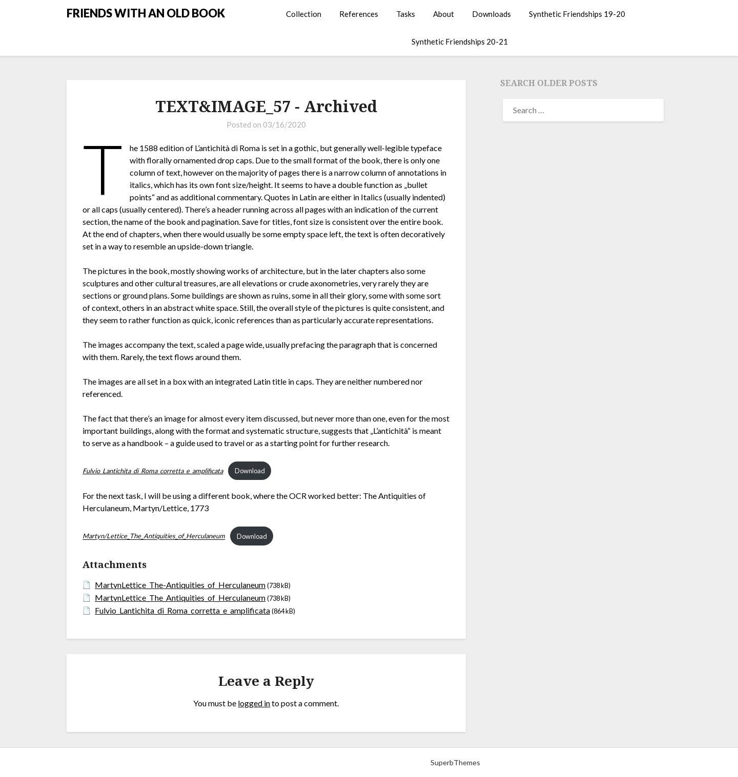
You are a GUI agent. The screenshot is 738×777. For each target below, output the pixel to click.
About (443, 13)
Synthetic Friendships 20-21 (460, 41)
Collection (303, 13)
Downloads (491, 13)
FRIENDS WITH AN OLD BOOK (146, 13)
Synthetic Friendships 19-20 (577, 13)
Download (250, 471)
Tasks (405, 13)
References (358, 13)
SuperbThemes (455, 762)
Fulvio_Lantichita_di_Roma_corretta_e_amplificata (182, 610)
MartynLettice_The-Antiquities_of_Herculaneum (180, 585)
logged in (254, 703)
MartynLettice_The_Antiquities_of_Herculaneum (180, 597)
